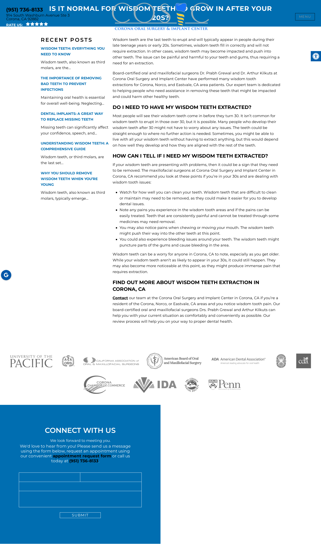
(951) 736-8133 (24, 9)
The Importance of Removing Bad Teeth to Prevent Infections (71, 84)
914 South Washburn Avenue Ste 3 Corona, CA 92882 (38, 17)
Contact (120, 298)
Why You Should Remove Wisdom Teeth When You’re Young (69, 179)
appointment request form (82, 455)
